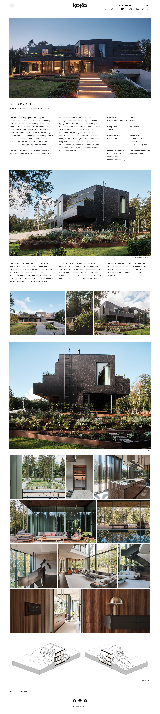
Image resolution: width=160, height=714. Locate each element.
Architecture (111, 9)
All (148, 9)
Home (121, 5)
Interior (123, 9)
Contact (146, 5)
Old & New (140, 9)
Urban (131, 9)
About (138, 5)
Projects (129, 5)
